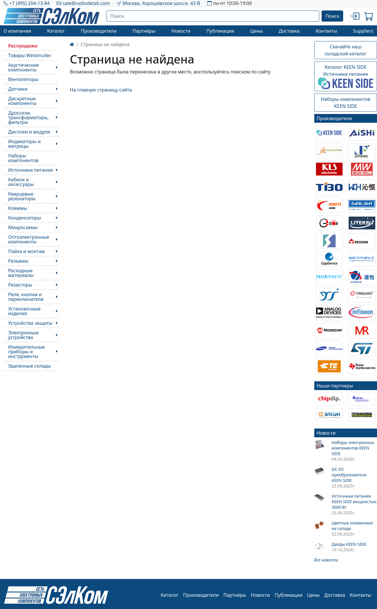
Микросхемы (23, 227)
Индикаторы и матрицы (24, 143)
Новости (180, 31)
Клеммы (17, 208)
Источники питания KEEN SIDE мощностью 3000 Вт (353, 501)
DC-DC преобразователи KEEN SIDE (348, 474)
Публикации (220, 31)
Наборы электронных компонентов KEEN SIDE (352, 448)
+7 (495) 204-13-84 (29, 3)
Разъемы (18, 261)
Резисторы (20, 285)
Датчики (17, 89)
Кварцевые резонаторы (21, 196)
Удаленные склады (29, 366)
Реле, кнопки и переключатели (25, 296)
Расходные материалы (21, 272)
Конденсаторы (24, 218)
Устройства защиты (30, 323)
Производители (98, 31)
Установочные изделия (24, 311)
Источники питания (30, 170)
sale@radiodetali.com (86, 3)
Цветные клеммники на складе (352, 525)
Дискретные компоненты (22, 100)
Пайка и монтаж (26, 251)
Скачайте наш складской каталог (345, 50)
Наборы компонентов (23, 158)
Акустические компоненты (23, 67)
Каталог (56, 31)
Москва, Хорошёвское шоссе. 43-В (161, 3)
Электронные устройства (23, 335)
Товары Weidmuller (29, 55)
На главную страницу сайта (101, 90)
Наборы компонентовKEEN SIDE (345, 102)
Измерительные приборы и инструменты (26, 351)
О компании (17, 31)
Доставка (289, 31)
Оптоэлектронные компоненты (28, 239)
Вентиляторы (23, 79)
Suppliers (363, 31)
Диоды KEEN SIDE (348, 544)
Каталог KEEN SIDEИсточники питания (345, 76)
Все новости (326, 560)
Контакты (326, 31)
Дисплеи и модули (29, 132)
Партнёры (143, 31)
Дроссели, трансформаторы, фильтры (28, 117)
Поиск (332, 16)
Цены (256, 31)
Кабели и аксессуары (21, 181)
